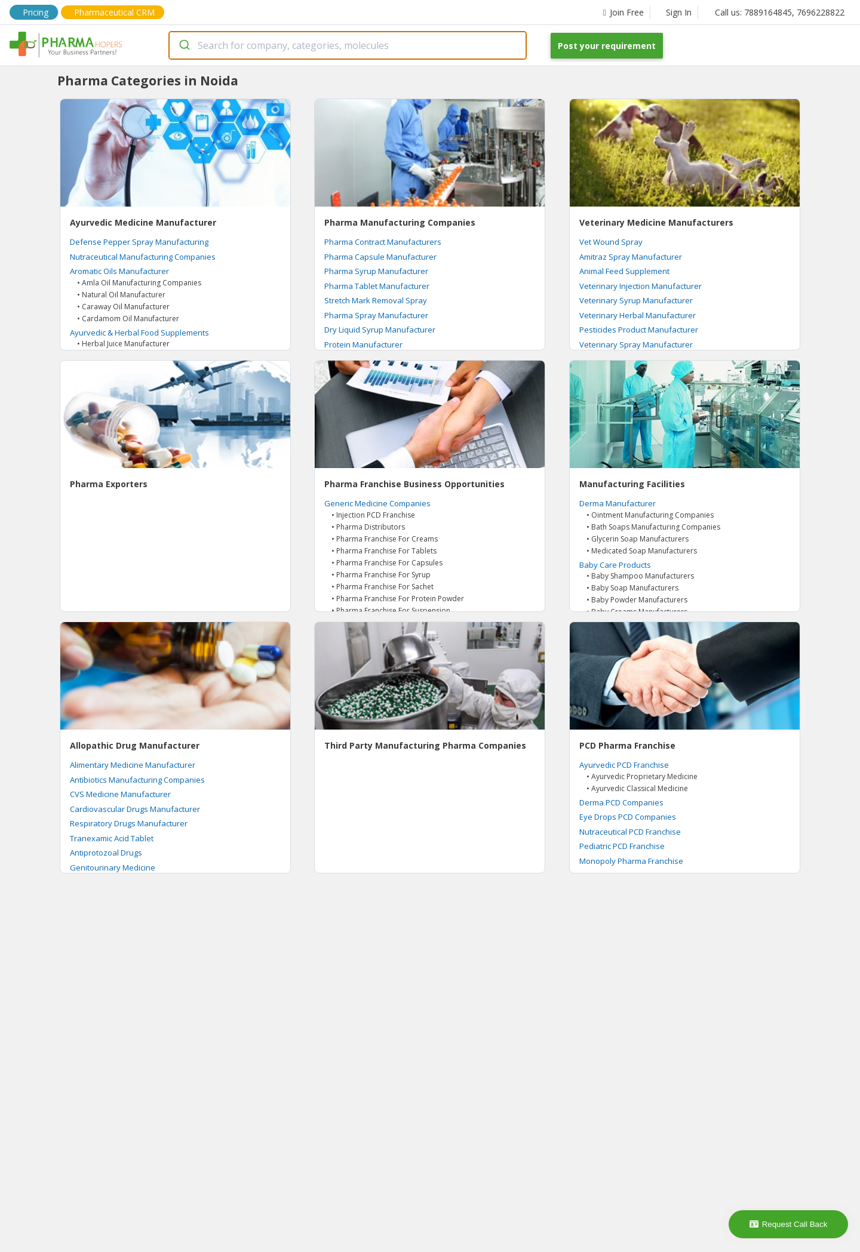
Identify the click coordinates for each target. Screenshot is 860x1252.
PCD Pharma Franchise (627, 745)
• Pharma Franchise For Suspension (390, 610)
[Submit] (184, 45)
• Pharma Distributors (368, 527)
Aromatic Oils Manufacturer (119, 271)
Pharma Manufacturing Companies (399, 222)
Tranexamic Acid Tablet (111, 838)
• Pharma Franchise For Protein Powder (397, 598)
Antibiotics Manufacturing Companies (137, 779)
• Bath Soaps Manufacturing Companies (653, 527)
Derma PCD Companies (621, 802)
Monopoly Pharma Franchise (631, 861)
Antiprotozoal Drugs (106, 852)
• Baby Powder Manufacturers (636, 600)
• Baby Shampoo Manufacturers (640, 576)
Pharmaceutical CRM (114, 12)
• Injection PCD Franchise (373, 515)
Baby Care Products (615, 564)
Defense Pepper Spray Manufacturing (139, 241)
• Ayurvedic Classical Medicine (637, 788)
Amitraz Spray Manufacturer (630, 256)
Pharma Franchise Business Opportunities (414, 484)
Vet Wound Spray (611, 241)
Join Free (623, 12)
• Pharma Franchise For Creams (384, 539)
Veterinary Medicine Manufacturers (656, 222)
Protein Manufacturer (363, 344)
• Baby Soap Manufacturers (632, 588)
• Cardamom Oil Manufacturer (128, 318)
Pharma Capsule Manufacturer (380, 256)
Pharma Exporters (109, 484)
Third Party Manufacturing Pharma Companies (425, 745)
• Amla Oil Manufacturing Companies (139, 283)
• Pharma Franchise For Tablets (384, 551)
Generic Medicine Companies (377, 503)
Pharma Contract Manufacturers (382, 241)
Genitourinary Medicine (112, 867)
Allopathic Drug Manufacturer (134, 745)
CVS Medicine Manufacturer (120, 794)
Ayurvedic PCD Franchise (624, 764)
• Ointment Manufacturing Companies (650, 515)
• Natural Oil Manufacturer (121, 295)
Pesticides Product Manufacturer (638, 329)
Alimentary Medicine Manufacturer (132, 764)
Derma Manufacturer (617, 503)
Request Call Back (789, 1224)
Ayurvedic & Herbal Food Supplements (139, 332)
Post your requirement (607, 45)
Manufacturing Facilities (632, 484)
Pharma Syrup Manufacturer (376, 271)
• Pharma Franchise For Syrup (381, 575)
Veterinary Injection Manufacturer (640, 286)
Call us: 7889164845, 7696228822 (779, 12)
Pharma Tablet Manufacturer (376, 286)
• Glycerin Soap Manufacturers (637, 539)
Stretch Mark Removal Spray (375, 300)
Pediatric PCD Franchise (622, 846)
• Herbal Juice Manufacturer (123, 344)
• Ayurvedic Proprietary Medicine (642, 776)
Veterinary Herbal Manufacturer (637, 315)
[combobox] (348, 45)
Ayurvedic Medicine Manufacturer (143, 222)
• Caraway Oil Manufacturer (123, 307)
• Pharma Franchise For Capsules (387, 563)
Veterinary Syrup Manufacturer (636, 300)
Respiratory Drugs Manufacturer (129, 823)
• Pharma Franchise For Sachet (382, 587)
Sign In (679, 12)
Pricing (35, 12)
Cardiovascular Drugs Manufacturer (135, 809)
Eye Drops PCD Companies (627, 816)
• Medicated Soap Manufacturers (641, 551)
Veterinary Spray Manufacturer (636, 344)
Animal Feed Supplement (624, 271)
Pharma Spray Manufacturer (376, 315)
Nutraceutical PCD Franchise (630, 831)
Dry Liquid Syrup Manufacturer (379, 329)
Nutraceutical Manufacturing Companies (143, 256)
